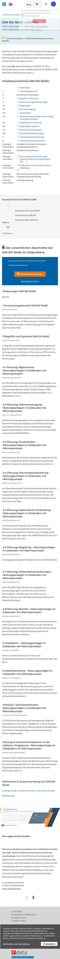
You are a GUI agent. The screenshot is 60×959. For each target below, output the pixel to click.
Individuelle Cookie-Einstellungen (16, 944)
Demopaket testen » (30, 281)
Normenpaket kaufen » (30, 274)
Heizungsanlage (9, 790)
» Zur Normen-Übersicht (12, 14)
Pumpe (51, 790)
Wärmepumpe (8, 795)
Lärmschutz (42, 790)
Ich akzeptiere (49, 944)
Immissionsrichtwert (26, 790)
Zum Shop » (8, 233)
